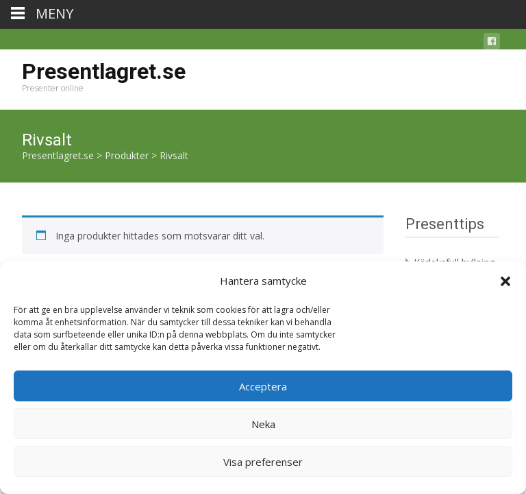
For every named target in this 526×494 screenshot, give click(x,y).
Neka (263, 424)
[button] (505, 281)
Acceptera (263, 386)
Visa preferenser (263, 462)
